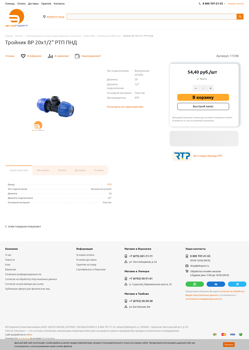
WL (29, 334)
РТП (109, 184)
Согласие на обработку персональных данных (31, 279)
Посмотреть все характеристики (125, 106)
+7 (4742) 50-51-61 (141, 278)
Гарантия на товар (86, 264)
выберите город (55, 16)
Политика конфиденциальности (23, 274)
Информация (84, 248)
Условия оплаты (85, 255)
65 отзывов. (48, 338)
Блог (8, 264)
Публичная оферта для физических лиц (27, 288)
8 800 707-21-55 (200, 256)
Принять (228, 344)
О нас (8, 255)
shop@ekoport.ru (199, 265)
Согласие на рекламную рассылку (24, 284)
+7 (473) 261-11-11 (141, 256)
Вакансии (10, 269)
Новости (10, 259)
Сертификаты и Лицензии (90, 269)
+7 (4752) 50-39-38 (141, 301)
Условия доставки (86, 259)
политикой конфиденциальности (204, 299)
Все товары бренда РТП (207, 155)
